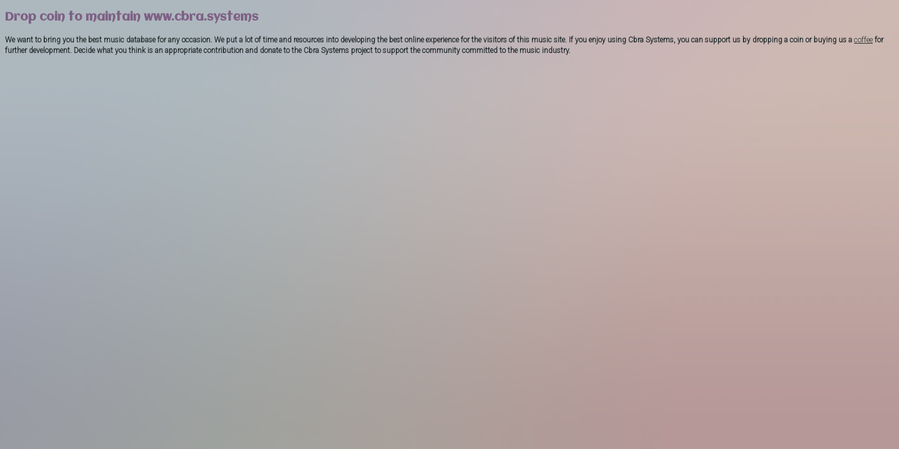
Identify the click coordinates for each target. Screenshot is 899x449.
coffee (863, 40)
